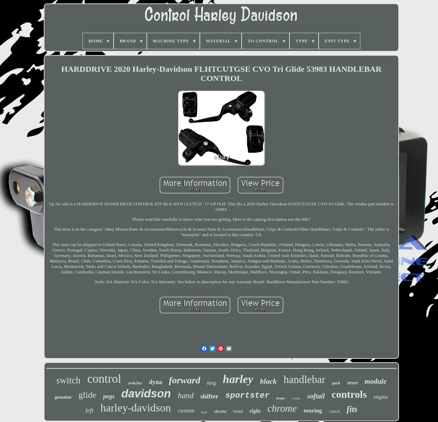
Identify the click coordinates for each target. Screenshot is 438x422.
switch (68, 380)
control (104, 378)
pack (336, 383)
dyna (155, 382)
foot (204, 412)
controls (349, 394)
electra (220, 411)
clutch (334, 411)
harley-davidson (135, 407)
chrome (282, 408)
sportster (247, 395)
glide (87, 395)
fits (352, 409)
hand (185, 395)
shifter (209, 396)
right (254, 411)
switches (135, 383)
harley (238, 379)
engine (381, 397)
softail (316, 396)
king (211, 383)
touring (313, 410)
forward (185, 380)
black (268, 381)
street (352, 382)
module (375, 381)
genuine (63, 397)
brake (280, 398)
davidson (146, 393)
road (238, 411)
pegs (109, 396)
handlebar (304, 379)
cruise (296, 398)
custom (186, 410)
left (89, 410)
